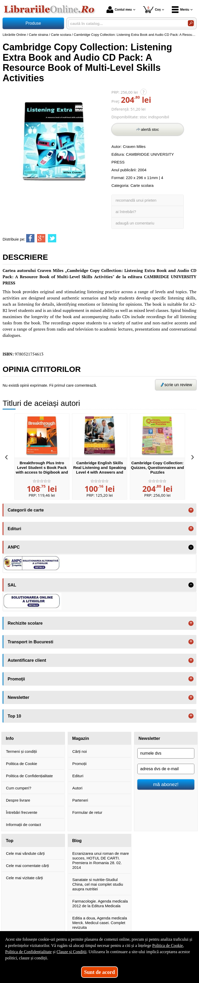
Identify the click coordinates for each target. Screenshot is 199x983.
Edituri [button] (14, 528)
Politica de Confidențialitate (29, 776)
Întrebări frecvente (21, 812)
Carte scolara (141, 185)
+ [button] (191, 510)
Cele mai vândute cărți (25, 853)
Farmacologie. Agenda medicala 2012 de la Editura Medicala (100, 903)
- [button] (191, 547)
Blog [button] (77, 840)
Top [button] (9, 840)
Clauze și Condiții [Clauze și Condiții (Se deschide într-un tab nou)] (71, 952)
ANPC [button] (14, 547)
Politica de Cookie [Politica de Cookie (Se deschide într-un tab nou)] (167, 945)
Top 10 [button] (14, 716)
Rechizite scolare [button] (25, 623)
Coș (152, 9)
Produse (33, 23)
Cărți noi (79, 751)
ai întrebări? (126, 211)
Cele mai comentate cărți (27, 865)
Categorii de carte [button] (26, 510)
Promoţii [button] (16, 679)
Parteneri (80, 800)
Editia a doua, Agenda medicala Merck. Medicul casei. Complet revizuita (99, 923)
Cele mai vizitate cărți (24, 878)
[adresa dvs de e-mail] (165, 769)
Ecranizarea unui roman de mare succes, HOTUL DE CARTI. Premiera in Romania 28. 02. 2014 (100, 860)
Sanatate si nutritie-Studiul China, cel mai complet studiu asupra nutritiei (97, 884)
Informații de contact (23, 824)
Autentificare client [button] (27, 660)
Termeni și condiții (21, 751)
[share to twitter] (52, 238)
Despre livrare (18, 800)
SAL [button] (12, 585)
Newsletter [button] (18, 697)
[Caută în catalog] (191, 23)
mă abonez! (166, 784)
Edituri (77, 776)
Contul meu (119, 9)
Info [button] (10, 738)
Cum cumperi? (18, 788)
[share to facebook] (30, 238)
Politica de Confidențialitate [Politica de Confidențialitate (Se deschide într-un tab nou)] (28, 952)
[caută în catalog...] (126, 23)
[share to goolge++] (41, 238)
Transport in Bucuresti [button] (30, 641)
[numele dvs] (165, 753)
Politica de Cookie (21, 763)
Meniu (180, 9)
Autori (77, 788)
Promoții (79, 763)
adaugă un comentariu (135, 223)
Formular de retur (87, 812)
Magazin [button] (80, 738)
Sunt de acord (99, 972)
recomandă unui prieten (136, 200)
